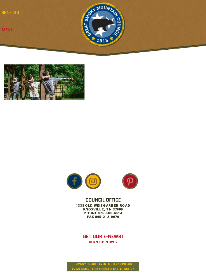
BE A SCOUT (10, 13)
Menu (8, 30)
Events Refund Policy (116, 264)
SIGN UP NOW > (103, 242)
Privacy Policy (85, 264)
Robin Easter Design (119, 268)
